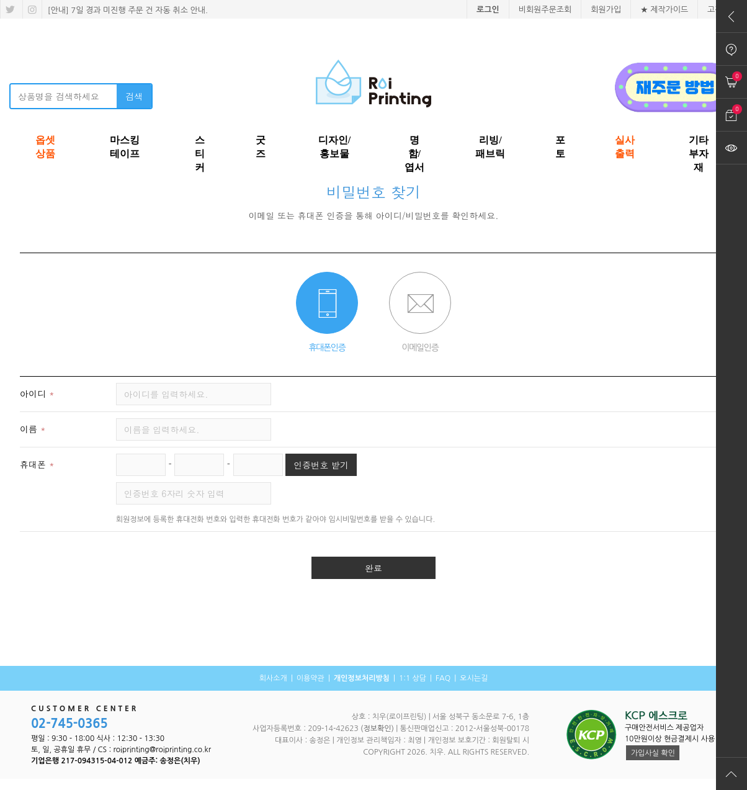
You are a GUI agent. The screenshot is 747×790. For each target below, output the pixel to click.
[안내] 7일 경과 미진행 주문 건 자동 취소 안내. (126, 10)
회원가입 (606, 10)
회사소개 (273, 678)
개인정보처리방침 (362, 678)
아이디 (38, 393)
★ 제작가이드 (664, 10)
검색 (134, 96)
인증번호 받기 (321, 465)
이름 (34, 429)
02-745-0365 (69, 723)
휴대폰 (38, 464)
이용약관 (310, 678)
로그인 (487, 10)
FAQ (443, 678)
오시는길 (474, 678)
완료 (373, 568)
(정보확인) (377, 728)
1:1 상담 (412, 678)
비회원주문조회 (545, 10)
